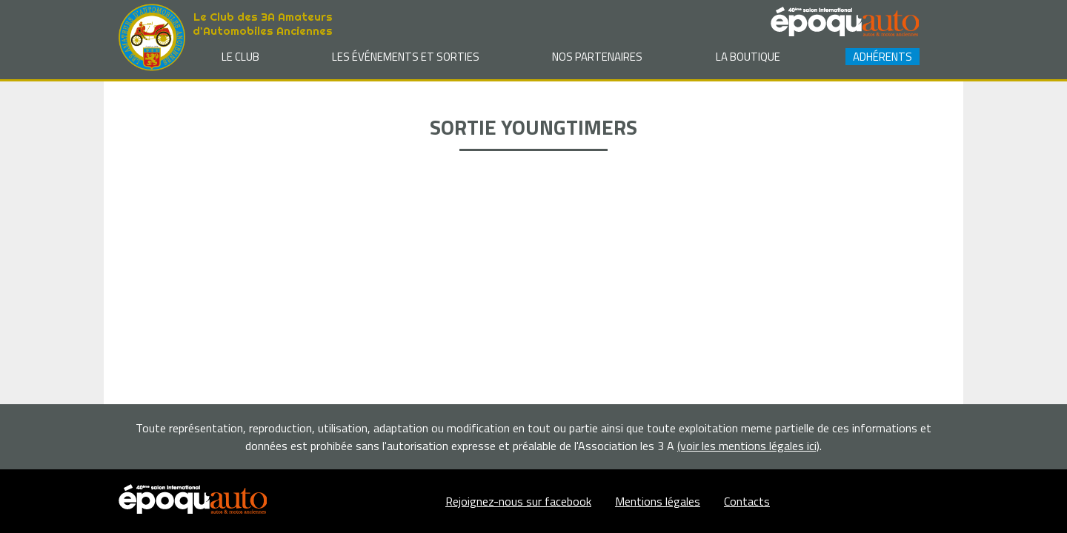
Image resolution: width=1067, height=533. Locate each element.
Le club (240, 56)
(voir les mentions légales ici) (748, 446)
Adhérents (882, 56)
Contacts (747, 501)
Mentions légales (657, 501)
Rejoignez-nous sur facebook (518, 501)
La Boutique (748, 56)
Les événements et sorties (405, 56)
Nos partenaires (597, 56)
